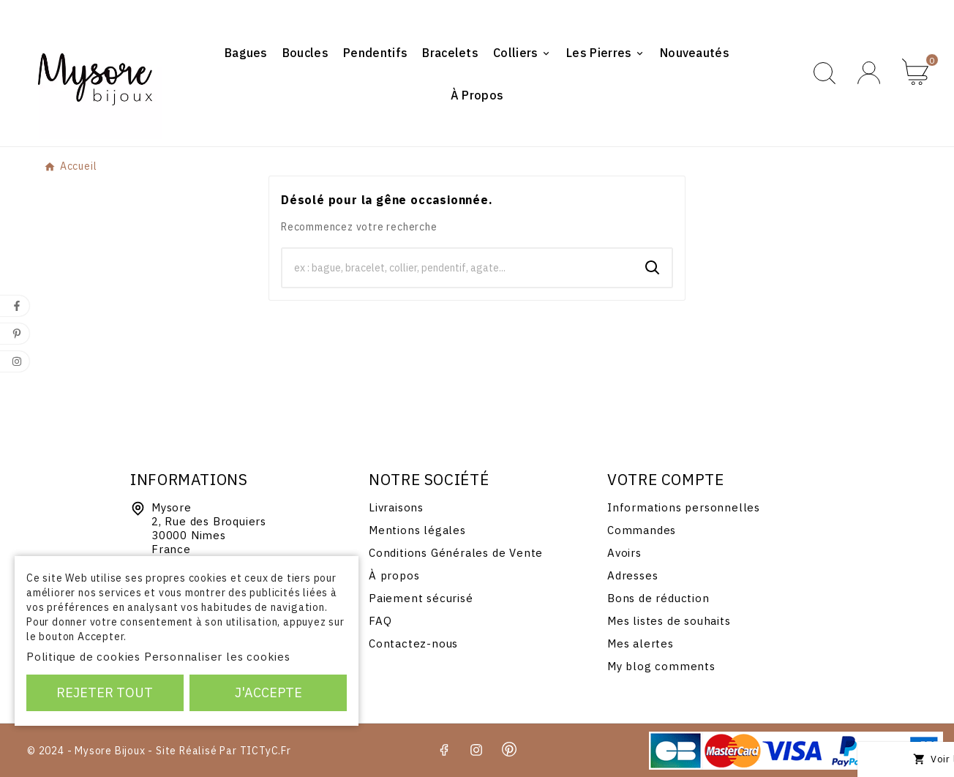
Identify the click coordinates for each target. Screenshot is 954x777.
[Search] (652, 267)
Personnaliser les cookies (217, 657)
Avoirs (624, 553)
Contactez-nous (413, 643)
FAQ (380, 621)
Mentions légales (417, 530)
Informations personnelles (683, 507)
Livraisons (396, 507)
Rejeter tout (104, 692)
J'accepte (268, 692)
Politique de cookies (83, 657)
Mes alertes (640, 643)
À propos (394, 575)
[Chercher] (458, 268)
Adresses (632, 575)
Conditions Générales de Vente (456, 553)
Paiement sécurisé (421, 598)
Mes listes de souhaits (669, 621)
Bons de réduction (658, 598)
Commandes (641, 530)
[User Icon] (868, 72)
